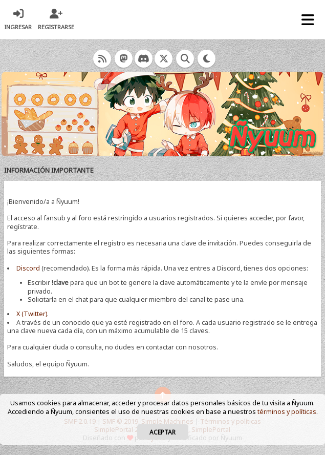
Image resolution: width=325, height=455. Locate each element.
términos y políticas (286, 411)
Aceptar (162, 432)
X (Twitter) (31, 313)
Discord (28, 268)
